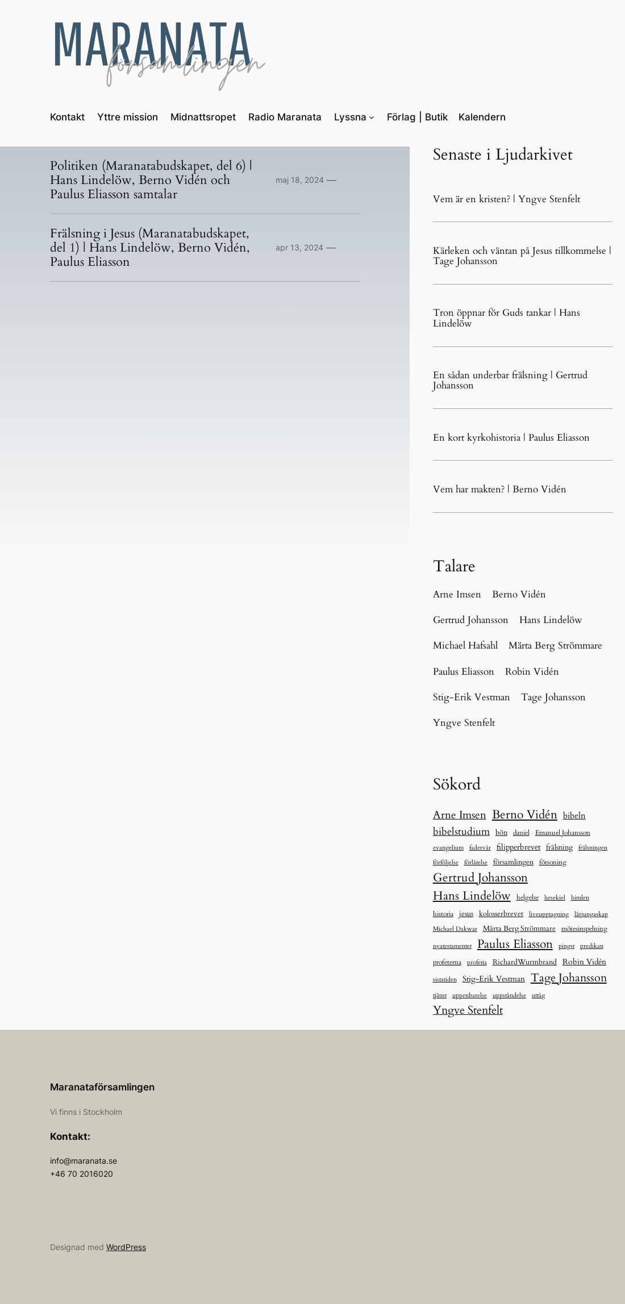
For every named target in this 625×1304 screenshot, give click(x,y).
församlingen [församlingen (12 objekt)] (513, 862)
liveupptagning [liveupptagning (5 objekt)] (549, 914)
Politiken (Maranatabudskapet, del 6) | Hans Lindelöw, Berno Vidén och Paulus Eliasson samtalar (151, 180)
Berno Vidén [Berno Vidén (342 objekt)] (524, 814)
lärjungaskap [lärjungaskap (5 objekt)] (591, 914)
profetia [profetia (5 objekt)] (477, 962)
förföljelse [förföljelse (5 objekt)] (446, 862)
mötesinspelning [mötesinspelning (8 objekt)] (584, 928)
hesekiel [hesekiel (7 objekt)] (554, 897)
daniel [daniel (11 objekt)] (521, 833)
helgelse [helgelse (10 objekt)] (527, 897)
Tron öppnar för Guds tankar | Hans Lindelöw (506, 318)
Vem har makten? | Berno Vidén (499, 489)
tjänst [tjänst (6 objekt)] (440, 995)
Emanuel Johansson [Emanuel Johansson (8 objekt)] (562, 832)
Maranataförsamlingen (102, 1087)
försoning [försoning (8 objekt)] (552, 862)
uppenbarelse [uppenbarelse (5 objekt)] (469, 995)
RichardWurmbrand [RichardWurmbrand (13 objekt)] (525, 962)
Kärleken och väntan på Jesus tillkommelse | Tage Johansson (522, 256)
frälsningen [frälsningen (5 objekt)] (592, 847)
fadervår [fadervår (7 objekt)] (480, 847)
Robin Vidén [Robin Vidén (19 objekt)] (584, 961)
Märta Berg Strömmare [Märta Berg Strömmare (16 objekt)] (519, 928)
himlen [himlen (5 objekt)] (580, 897)
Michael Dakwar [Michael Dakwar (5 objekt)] (455, 929)
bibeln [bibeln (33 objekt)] (574, 816)
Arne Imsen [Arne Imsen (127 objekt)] (459, 815)
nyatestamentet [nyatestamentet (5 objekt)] (452, 946)
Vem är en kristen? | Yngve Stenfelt (506, 199)
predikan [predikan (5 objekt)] (591, 946)
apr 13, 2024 (299, 247)
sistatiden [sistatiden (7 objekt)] (445, 979)
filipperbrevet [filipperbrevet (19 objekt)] (518, 847)
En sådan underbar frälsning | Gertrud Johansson (510, 380)
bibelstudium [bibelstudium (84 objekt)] (461, 831)
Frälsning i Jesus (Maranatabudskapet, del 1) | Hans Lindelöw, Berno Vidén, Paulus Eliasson (150, 248)
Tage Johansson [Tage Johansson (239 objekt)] (569, 977)
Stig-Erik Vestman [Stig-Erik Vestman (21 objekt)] (494, 978)
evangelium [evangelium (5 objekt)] (448, 847)
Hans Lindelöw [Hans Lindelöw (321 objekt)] (472, 896)
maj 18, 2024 (300, 180)
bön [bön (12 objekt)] (501, 832)
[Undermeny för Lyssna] (371, 117)
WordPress (126, 1247)
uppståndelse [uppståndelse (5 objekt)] (509, 995)
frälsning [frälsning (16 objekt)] (559, 847)
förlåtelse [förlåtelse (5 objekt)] (476, 862)
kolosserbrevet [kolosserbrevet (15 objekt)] (501, 914)
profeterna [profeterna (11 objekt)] (447, 962)
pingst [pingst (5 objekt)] (566, 946)
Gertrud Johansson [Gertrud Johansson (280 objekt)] (480, 878)
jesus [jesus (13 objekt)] (466, 914)
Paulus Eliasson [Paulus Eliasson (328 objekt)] (515, 944)
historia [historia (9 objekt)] (443, 913)
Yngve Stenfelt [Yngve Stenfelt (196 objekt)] (468, 1010)
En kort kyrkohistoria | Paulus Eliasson (511, 438)
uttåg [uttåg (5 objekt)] (538, 995)
